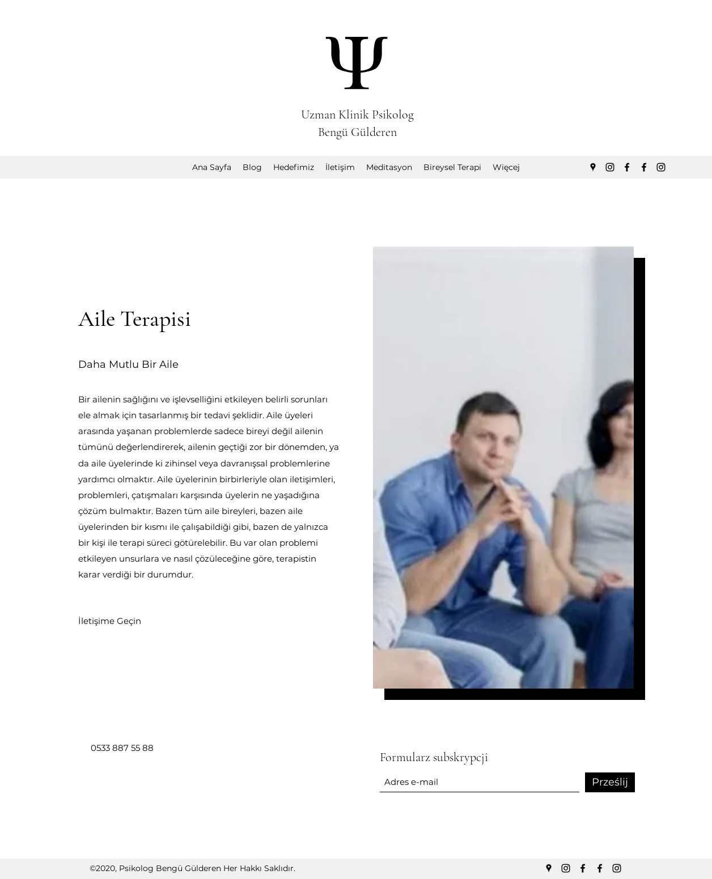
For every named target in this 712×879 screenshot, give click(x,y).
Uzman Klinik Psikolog (357, 114)
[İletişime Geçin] (109, 621)
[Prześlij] (610, 782)
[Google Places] (593, 167)
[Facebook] (627, 167)
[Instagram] (610, 167)
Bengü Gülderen (357, 132)
